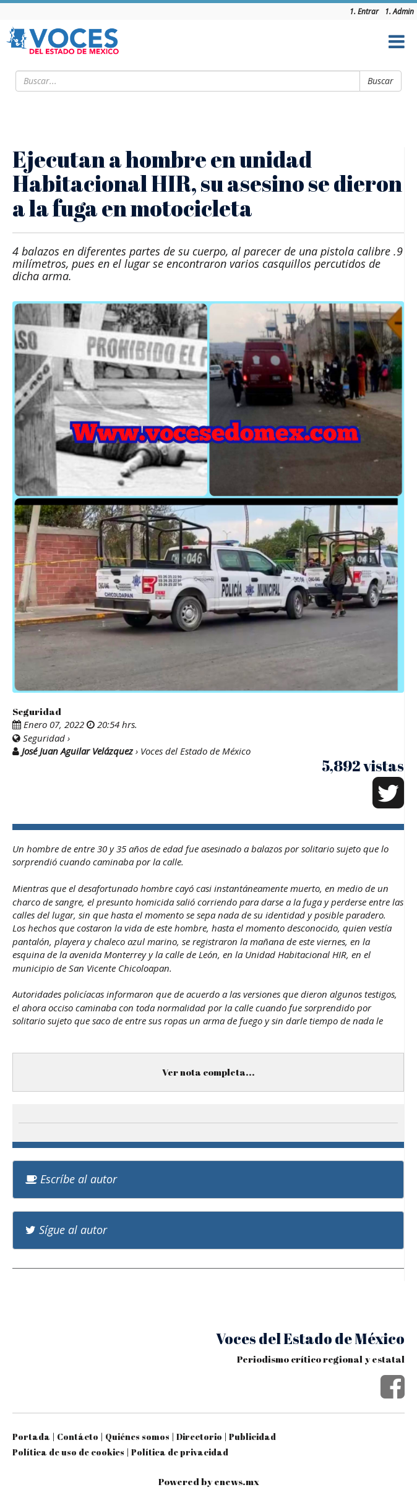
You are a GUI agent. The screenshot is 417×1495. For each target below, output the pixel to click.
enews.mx (236, 1481)
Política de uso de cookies (68, 1452)
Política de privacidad (179, 1452)
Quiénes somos (137, 1436)
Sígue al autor (66, 1229)
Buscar (380, 81)
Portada (31, 1436)
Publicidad (252, 1436)
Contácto (77, 1436)
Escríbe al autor (71, 1179)
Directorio (199, 1436)
